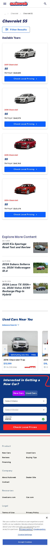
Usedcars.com (8, 497)
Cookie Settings (25, 534)
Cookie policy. (39, 529)
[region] (25, 530)
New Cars (18, 393)
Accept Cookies (25, 542)
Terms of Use (8, 512)
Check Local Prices (25, 427)
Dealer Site (31, 477)
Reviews (5, 457)
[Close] (47, 518)
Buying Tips (31, 457)
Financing (6, 462)
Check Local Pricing (25, 79)
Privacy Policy (32, 512)
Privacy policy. (26, 529)
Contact (5, 482)
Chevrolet (14, 13)
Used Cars (31, 393)
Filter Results (16, 29)
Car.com (30, 497)
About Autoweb (9, 477)
